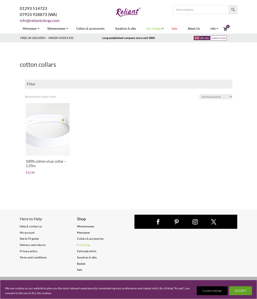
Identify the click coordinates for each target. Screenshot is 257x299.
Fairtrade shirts (86, 251)
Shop (81, 218)
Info (213, 28)
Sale (79, 269)
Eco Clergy (83, 245)
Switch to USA (219, 38)
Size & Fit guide (29, 238)
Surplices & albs (125, 28)
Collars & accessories (90, 28)
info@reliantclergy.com (39, 20)
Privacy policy (28, 251)
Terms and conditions (33, 257)
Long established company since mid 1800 (128, 38)
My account (27, 232)
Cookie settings (212, 290)
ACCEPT (240, 290)
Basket (81, 263)
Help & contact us (31, 226)
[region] (128, 289)
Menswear (30, 28)
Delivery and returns (33, 245)
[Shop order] (215, 96)
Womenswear (56, 28)
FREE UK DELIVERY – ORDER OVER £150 (46, 38)
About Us (194, 28)
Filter (31, 84)
